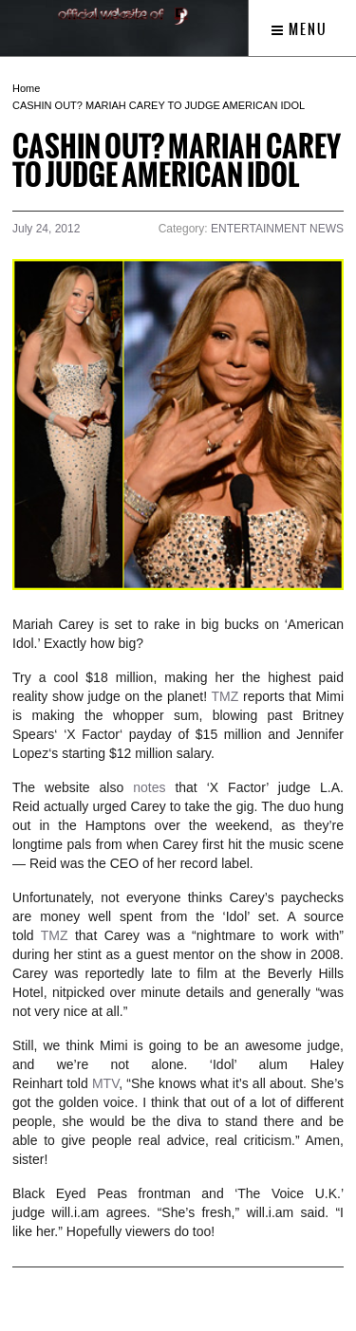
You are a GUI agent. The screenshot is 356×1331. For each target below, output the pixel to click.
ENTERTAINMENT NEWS (277, 228)
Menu (300, 29)
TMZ (225, 696)
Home (26, 88)
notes (149, 787)
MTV (105, 1083)
